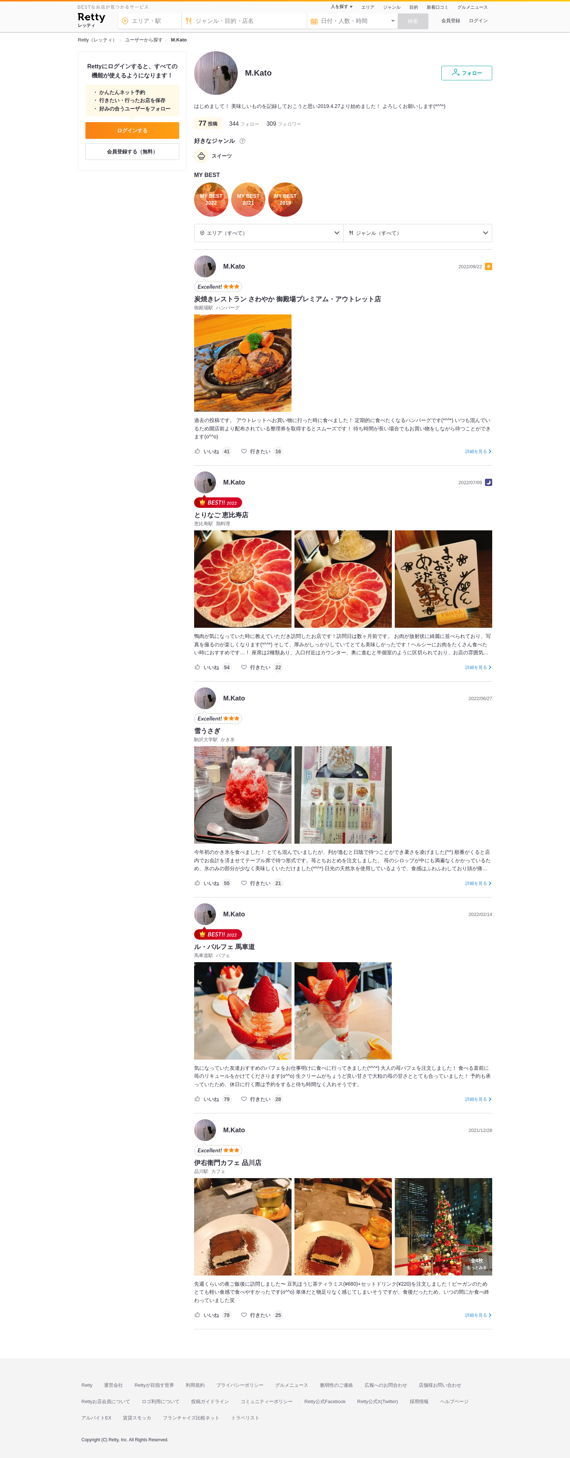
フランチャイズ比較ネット (191, 1418)
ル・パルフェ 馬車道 (224, 947)
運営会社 (113, 1385)
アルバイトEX (96, 1418)
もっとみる (477, 1263)
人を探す (339, 6)
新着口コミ (438, 7)
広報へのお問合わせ (386, 1385)
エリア (367, 7)
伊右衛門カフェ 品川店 (227, 1162)
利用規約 (195, 1385)
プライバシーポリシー (240, 1385)
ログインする (132, 130)
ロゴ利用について (161, 1401)
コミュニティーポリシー (267, 1401)
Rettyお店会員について (105, 1401)
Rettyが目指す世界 (154, 1385)
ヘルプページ (454, 1401)
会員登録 (450, 20)
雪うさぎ (207, 731)
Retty (86, 1385)
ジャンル (392, 7)
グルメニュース (472, 7)
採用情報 (419, 1401)
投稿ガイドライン (210, 1401)
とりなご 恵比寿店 (221, 515)
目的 (413, 7)
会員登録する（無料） (132, 151)
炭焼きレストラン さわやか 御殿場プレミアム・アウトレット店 (287, 299)
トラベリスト (245, 1418)
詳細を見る (476, 451)
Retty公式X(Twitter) (377, 1401)
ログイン (478, 20)
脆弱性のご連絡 (336, 1385)
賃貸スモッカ (137, 1418)
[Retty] (91, 19)
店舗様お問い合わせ (440, 1385)
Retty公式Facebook (324, 1401)
